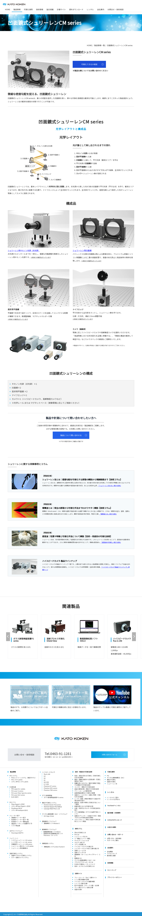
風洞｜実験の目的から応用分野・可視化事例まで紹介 (87, 780)
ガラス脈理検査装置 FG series (53, 797)
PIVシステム (13, 775)
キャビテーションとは (81, 840)
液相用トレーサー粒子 (18, 817)
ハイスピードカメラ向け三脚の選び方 (86, 848)
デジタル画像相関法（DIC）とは (84, 860)
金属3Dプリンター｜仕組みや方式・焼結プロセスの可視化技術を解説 (87, 816)
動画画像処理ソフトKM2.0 (87, 639)
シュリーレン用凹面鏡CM (19, 848)
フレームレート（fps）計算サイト (85, 877)
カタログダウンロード (114, 819)
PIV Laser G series (17, 790)
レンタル (90, 9)
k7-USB (46, 783)
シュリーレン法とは (80, 836)
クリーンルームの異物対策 (83, 790)
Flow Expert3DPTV (17, 832)
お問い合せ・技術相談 (114, 838)
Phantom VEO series (50, 787)
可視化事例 (28, 9)
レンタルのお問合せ (113, 799)
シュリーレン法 (112, 783)
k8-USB (46, 781)
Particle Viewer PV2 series (52, 804)
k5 (44, 779)
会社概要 (110, 851)
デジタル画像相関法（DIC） (116, 777)
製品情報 (13, 771)
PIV (108, 775)
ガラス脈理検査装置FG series (22, 639)
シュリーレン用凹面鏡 (82, 250)
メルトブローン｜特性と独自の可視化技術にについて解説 (87, 820)
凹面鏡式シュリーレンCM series (21, 844)
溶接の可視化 (111, 781)
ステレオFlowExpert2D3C (19, 810)
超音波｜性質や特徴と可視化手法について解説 (87, 803)
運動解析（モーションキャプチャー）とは (87, 855)
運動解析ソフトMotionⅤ (52, 823)
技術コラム (78, 828)
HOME (89, 45)
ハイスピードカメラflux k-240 (120, 639)
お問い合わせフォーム (109, 754)
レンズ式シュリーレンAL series (21, 842)
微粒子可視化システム (49, 802)
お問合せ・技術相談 (115, 9)
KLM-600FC (15, 796)
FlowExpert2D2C (16, 808)
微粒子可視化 (111, 779)
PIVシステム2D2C (17, 779)
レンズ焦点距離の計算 (81, 879)
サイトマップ (111, 869)
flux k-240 (47, 774)
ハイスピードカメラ (48, 772)
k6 (44, 778)
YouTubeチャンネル (114, 805)
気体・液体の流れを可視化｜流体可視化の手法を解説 (87, 776)
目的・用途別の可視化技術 (83, 771)
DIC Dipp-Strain (49, 815)
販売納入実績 (111, 855)
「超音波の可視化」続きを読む (111, 542)
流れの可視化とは (80, 832)
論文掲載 (50, 9)
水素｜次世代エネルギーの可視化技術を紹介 (87, 809)
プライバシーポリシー (114, 877)
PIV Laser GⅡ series (18, 788)
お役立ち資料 (111, 827)
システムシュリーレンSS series (21, 840)
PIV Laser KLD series (18, 794)
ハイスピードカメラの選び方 (83, 846)
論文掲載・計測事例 (113, 812)
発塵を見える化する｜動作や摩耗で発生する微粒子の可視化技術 (87, 783)
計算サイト (61, 9)
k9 (44, 776)
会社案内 (100, 9)
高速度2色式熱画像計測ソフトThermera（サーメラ (53, 834)
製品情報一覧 (99, 45)
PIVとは (76, 834)
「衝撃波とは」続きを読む (108, 514)
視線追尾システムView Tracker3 (54, 846)
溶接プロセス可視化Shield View (55, 639)
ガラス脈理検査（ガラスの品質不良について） (87, 812)
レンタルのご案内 (112, 797)
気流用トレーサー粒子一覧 (20, 819)
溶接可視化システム (16, 853)
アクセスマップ (112, 853)
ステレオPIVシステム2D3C (19, 781)
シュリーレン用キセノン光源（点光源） (24, 250)
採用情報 (110, 862)
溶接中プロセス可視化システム (21, 855)
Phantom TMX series (50, 789)
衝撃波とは (78, 858)
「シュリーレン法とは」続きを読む (109, 486)
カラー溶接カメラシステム (20, 857)
